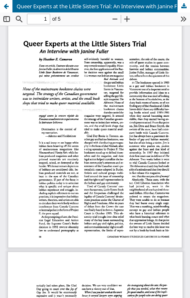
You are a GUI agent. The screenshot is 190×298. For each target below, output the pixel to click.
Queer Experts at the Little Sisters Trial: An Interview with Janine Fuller (102, 6)
